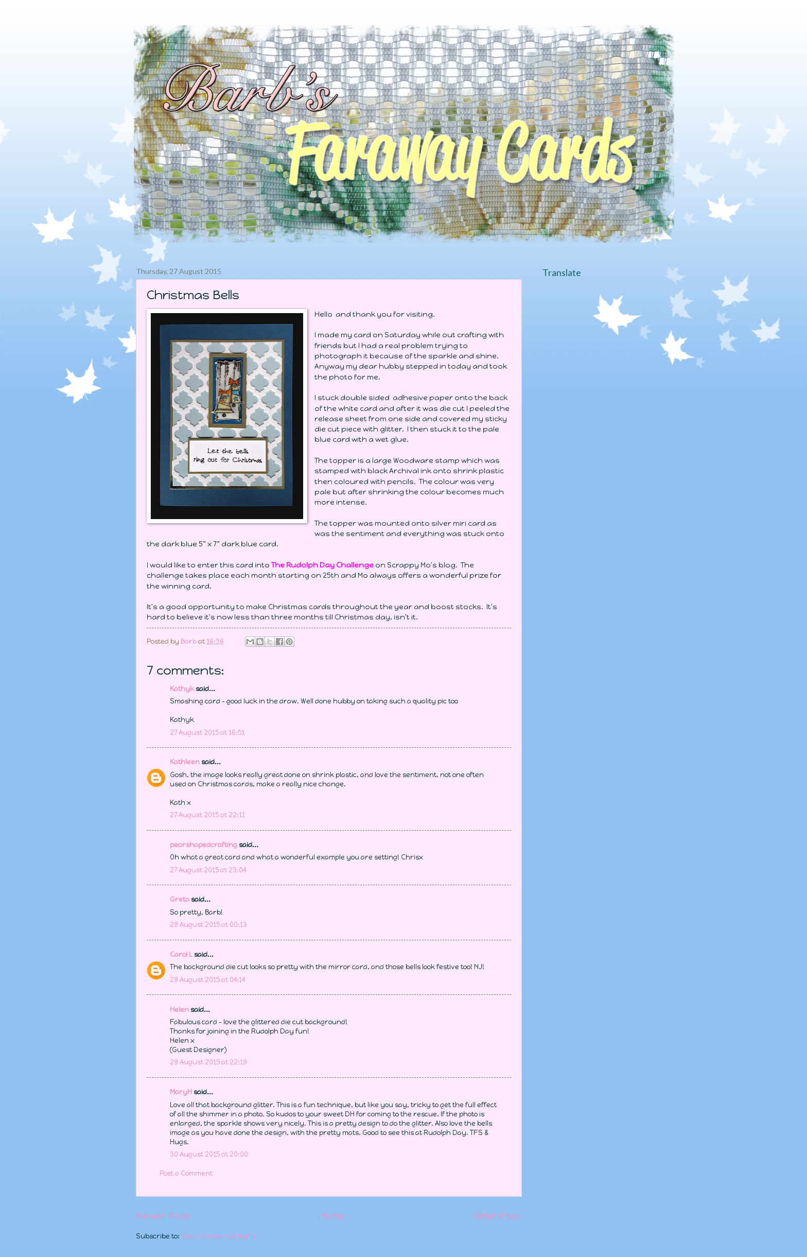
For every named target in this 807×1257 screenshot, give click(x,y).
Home (332, 1215)
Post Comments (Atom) (218, 1236)
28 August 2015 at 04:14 (207, 980)
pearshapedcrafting (203, 845)
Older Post (497, 1215)
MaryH (181, 1092)
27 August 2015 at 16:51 (207, 732)
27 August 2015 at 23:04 (208, 870)
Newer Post (163, 1215)
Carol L (181, 954)
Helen (179, 1009)
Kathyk (182, 689)
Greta (179, 899)
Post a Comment (186, 1173)
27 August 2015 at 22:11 (207, 815)
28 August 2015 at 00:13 (208, 924)
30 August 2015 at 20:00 (209, 1154)
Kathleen (185, 762)
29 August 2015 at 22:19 (208, 1062)
